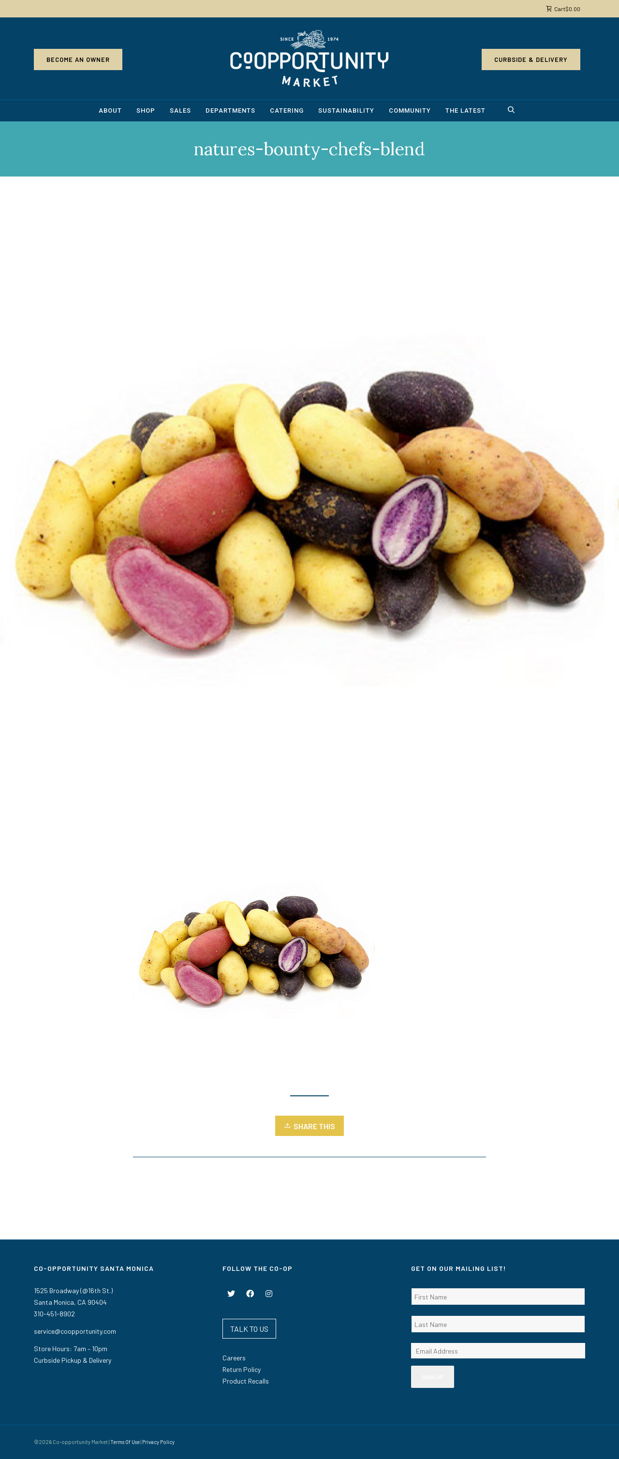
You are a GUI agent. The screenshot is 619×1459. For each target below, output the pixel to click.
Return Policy (241, 1369)
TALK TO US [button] (249, 1328)
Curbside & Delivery (531, 59)
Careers (234, 1358)
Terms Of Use (125, 1442)
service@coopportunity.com (75, 1331)
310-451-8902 (54, 1314)
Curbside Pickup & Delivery (72, 1360)
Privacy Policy (158, 1442)
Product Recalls (245, 1381)
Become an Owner (78, 59)
